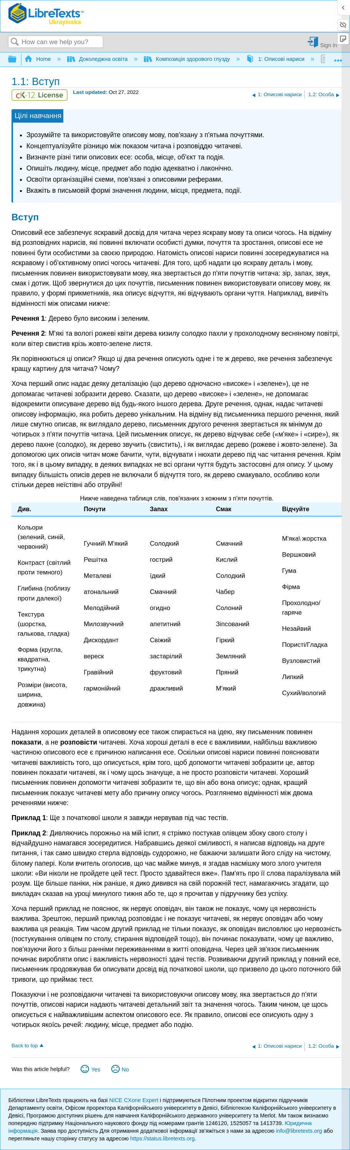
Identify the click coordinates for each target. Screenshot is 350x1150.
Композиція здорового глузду (188, 59)
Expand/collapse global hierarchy (17, 59)
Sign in (328, 45)
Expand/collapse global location (338, 57)
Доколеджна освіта (98, 59)
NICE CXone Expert (134, 1100)
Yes (95, 1069)
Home (38, 59)
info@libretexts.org (299, 1131)
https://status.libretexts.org (162, 1138)
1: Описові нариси (276, 59)
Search (15, 42)
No (125, 1069)
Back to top (25, 1045)
